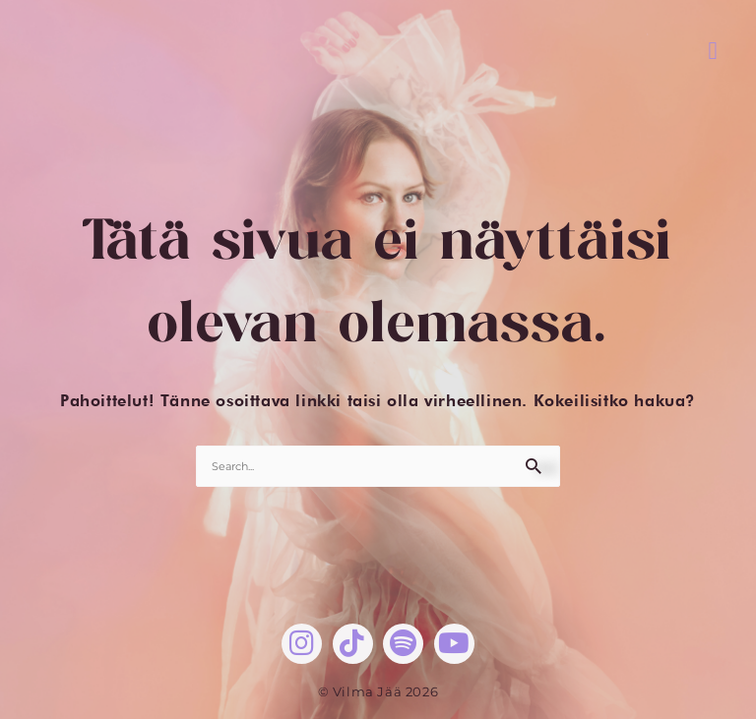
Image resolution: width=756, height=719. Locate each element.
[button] (713, 51)
